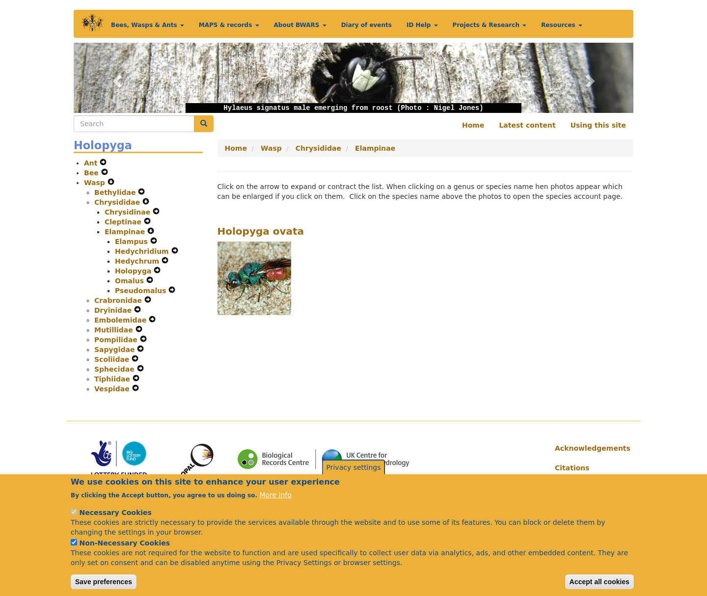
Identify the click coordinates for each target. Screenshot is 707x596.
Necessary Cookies (115, 524)
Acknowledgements (590, 448)
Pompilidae (117, 340)
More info (275, 506)
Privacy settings (353, 479)
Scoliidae (113, 359)
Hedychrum (138, 261)
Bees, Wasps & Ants (147, 25)
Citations (572, 468)
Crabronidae (119, 300)
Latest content (527, 125)
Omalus (130, 281)
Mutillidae (115, 330)
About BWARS (300, 25)
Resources (561, 25)
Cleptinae (124, 222)
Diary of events (366, 25)
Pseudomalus (141, 291)
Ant (92, 163)
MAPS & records (229, 25)
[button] (116, 78)
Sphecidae (115, 369)
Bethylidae (116, 192)
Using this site (598, 125)
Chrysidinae (129, 212)
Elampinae (126, 232)
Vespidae (113, 389)
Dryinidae (114, 310)
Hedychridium (143, 251)
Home (473, 125)
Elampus (132, 241)
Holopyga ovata (261, 231)
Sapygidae (115, 349)
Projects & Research (490, 25)
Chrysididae (118, 202)
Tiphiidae (113, 379)
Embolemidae (121, 320)
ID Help (422, 25)
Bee (92, 173)
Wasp (96, 183)
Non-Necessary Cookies (124, 554)
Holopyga (134, 271)
